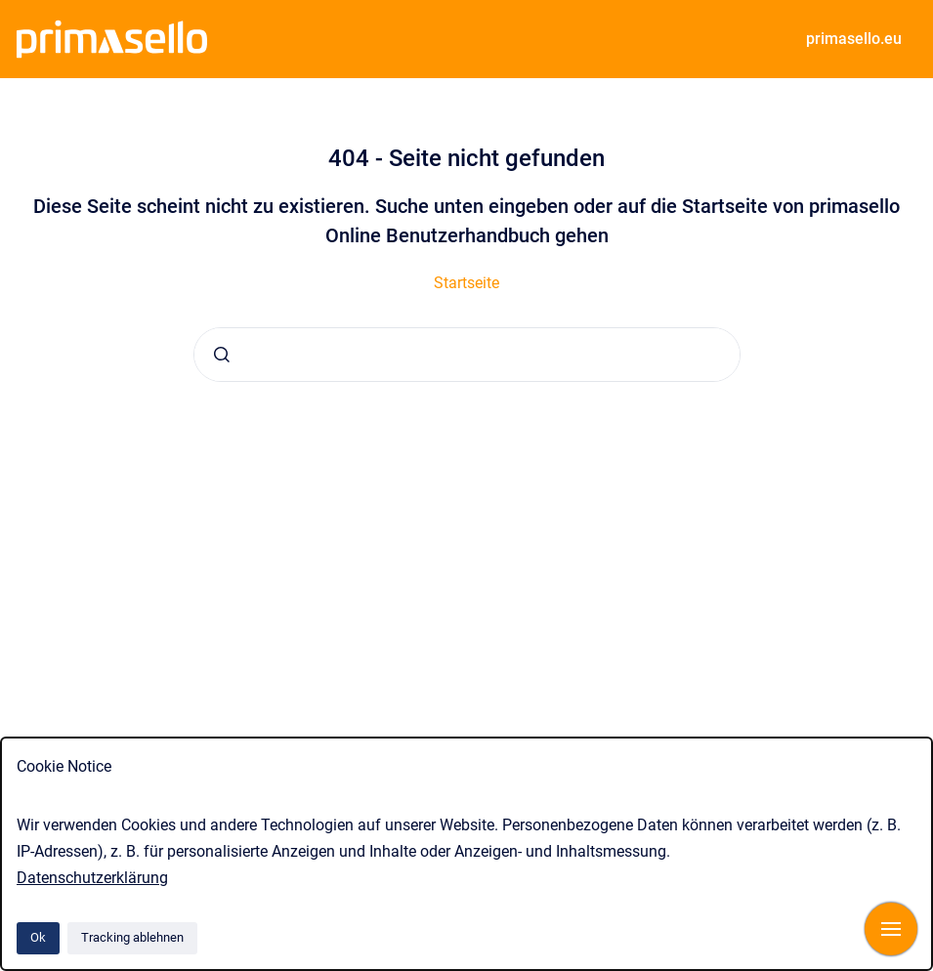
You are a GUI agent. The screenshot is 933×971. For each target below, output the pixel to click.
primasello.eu (854, 38)
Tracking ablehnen (132, 937)
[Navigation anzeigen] (891, 929)
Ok (38, 937)
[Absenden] (221, 354)
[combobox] (467, 354)
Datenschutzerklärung (92, 877)
